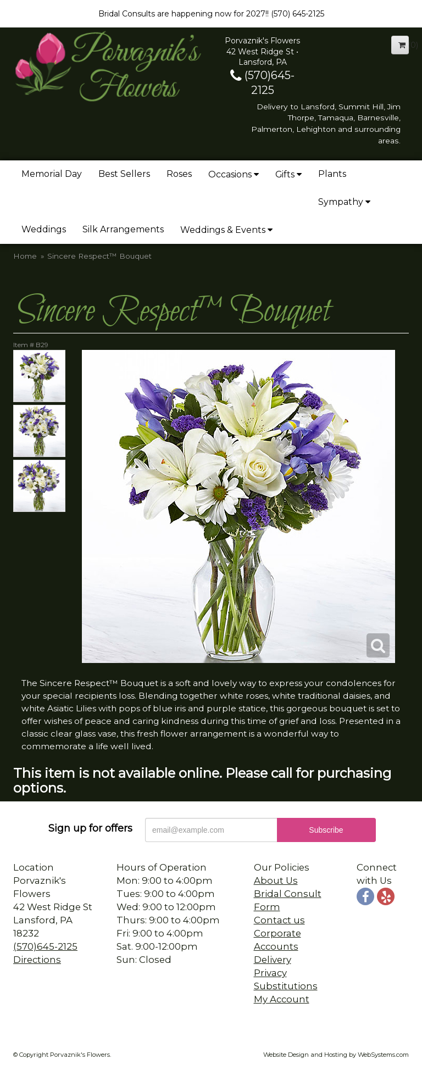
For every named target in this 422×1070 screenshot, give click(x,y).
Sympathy (340, 202)
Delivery (272, 959)
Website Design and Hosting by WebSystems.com (336, 1054)
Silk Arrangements (123, 229)
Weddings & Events (222, 230)
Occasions (230, 174)
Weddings (43, 229)
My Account (281, 999)
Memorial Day (51, 174)
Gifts (285, 174)
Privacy (270, 972)
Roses (179, 174)
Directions (37, 959)
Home (25, 256)
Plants (332, 174)
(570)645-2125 (45, 946)
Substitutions (286, 985)
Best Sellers (124, 174)
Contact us (279, 920)
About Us (276, 880)
